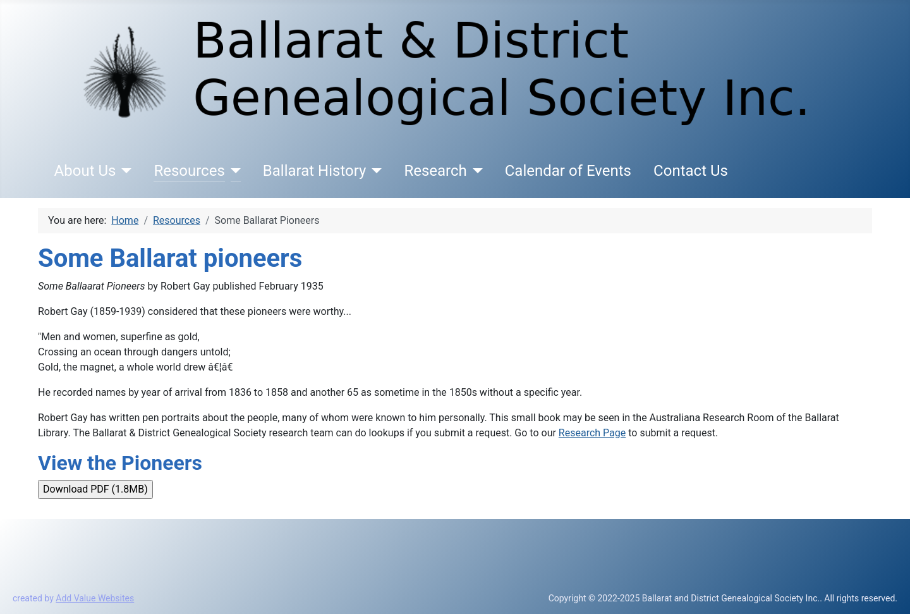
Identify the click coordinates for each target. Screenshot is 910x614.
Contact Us (690, 171)
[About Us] (123, 170)
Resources (189, 171)
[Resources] (233, 170)
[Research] (475, 170)
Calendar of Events (568, 171)
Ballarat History (315, 171)
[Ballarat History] (374, 170)
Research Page (592, 433)
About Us (85, 171)
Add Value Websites (95, 598)
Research (435, 171)
